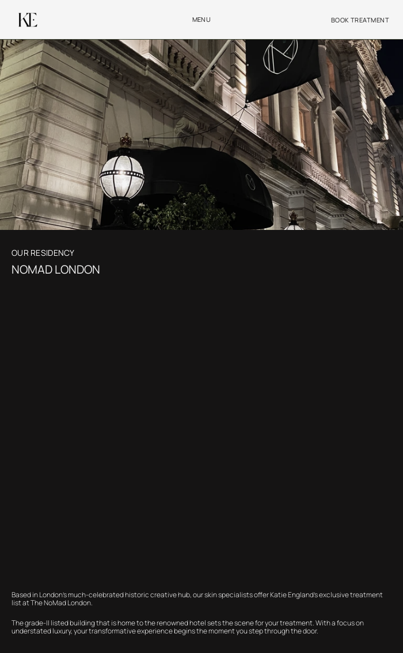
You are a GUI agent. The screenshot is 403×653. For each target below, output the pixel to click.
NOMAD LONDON (57, 269)
